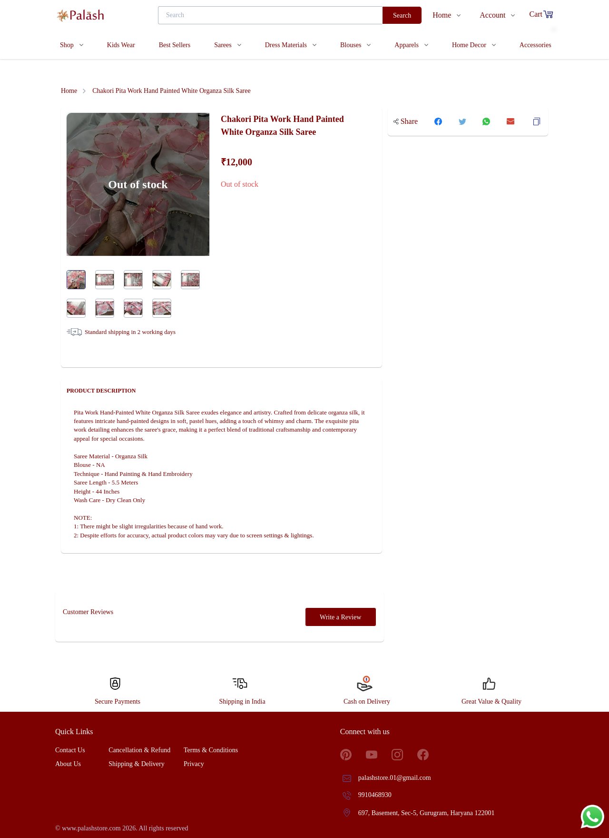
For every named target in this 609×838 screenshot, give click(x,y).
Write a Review (340, 617)
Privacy (194, 763)
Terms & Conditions (211, 750)
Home (69, 90)
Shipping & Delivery (136, 763)
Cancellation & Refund (139, 750)
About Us (68, 763)
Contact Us (70, 750)
